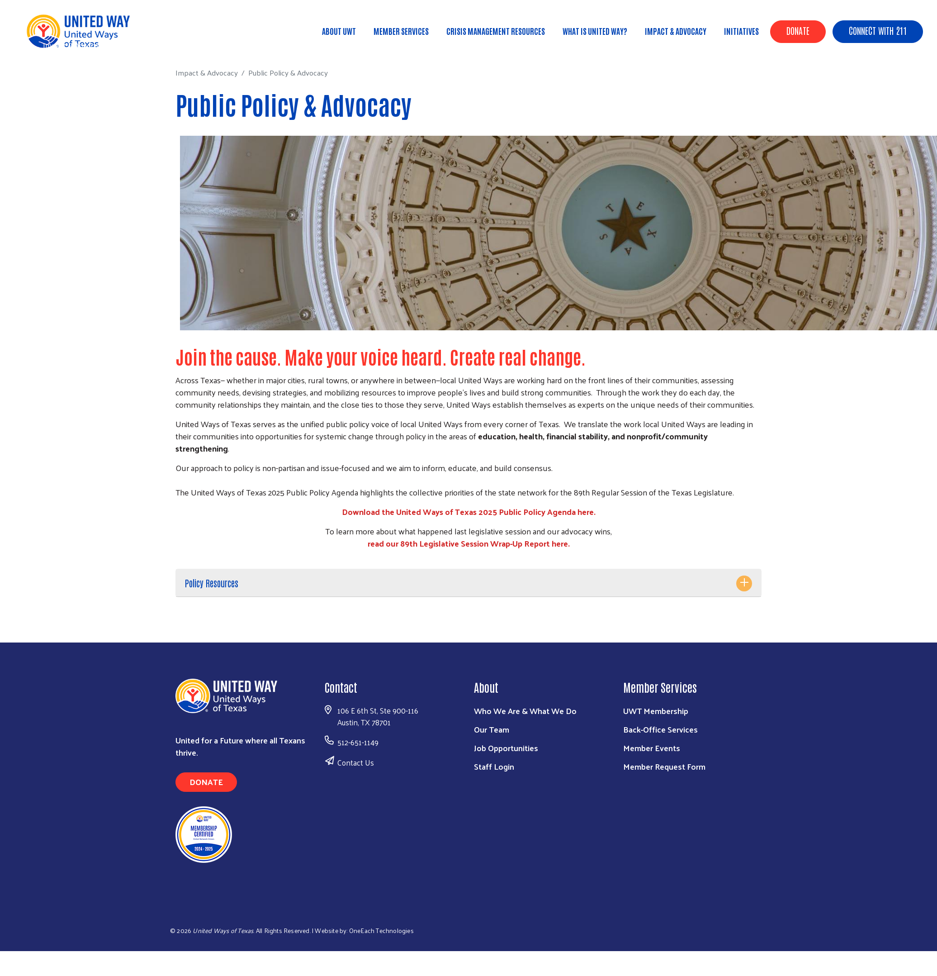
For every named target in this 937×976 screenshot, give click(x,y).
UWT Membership (655, 711)
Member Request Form (664, 766)
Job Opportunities (506, 748)
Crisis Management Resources (495, 30)
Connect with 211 (878, 30)
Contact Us (355, 762)
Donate (797, 30)
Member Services (401, 30)
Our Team (491, 729)
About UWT (339, 30)
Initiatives (741, 30)
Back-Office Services (660, 729)
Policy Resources (211, 583)
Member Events (651, 748)
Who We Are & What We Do (525, 711)
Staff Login (494, 766)
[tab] (468, 583)
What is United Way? (595, 30)
